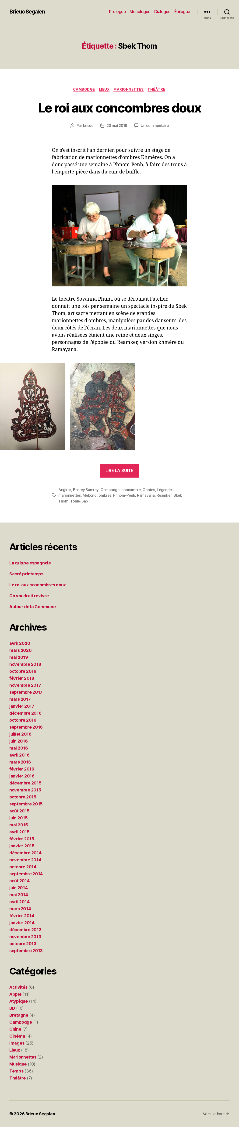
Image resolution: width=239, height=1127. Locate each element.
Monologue (140, 11)
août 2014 (19, 880)
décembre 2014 (25, 852)
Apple (15, 994)
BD (12, 1008)
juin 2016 (18, 741)
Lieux (104, 90)
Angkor (64, 490)
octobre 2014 (22, 866)
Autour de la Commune (32, 606)
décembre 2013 (25, 929)
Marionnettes (129, 90)
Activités (18, 987)
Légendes (167, 490)
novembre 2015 (25, 790)
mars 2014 (20, 908)
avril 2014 (19, 901)
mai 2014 (18, 894)
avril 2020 (19, 643)
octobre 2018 (22, 671)
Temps (16, 1071)
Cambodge (83, 90)
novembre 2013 (25, 936)
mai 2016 (18, 748)
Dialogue (162, 11)
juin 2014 (18, 887)
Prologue (117, 11)
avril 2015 (19, 831)
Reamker (165, 495)
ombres (105, 495)
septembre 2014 (26, 873)
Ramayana (147, 495)
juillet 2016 (20, 734)
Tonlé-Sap (79, 501)
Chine (15, 1029)
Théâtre (158, 90)
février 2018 (21, 678)
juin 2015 (18, 817)
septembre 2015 (26, 803)
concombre (132, 490)
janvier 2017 (21, 706)
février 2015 (21, 838)
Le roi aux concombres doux (120, 107)
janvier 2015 (22, 845)
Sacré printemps (26, 573)
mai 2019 (18, 657)
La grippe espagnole (30, 562)
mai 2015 (18, 824)
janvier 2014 (22, 922)
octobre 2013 (22, 943)
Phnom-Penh (125, 495)
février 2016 (21, 769)
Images (16, 1043)
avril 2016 (19, 755)
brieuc (87, 126)
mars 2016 (20, 762)
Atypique (18, 1001)
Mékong (90, 495)
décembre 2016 (25, 713)
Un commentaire (155, 126)
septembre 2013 (26, 950)
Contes (150, 490)
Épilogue (182, 11)
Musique (18, 1064)
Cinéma (17, 1036)
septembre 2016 (26, 727)
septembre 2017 (25, 692)
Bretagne (18, 1015)
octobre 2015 (22, 796)
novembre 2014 (25, 859)
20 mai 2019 (117, 126)
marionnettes (69, 495)
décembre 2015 (25, 783)
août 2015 (19, 810)
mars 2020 (20, 650)
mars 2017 (20, 699)
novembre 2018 (25, 664)
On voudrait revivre (29, 595)
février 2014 (21, 915)
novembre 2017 (25, 685)
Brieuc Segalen (28, 11)
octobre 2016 (22, 720)
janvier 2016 (22, 776)
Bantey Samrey (86, 490)
